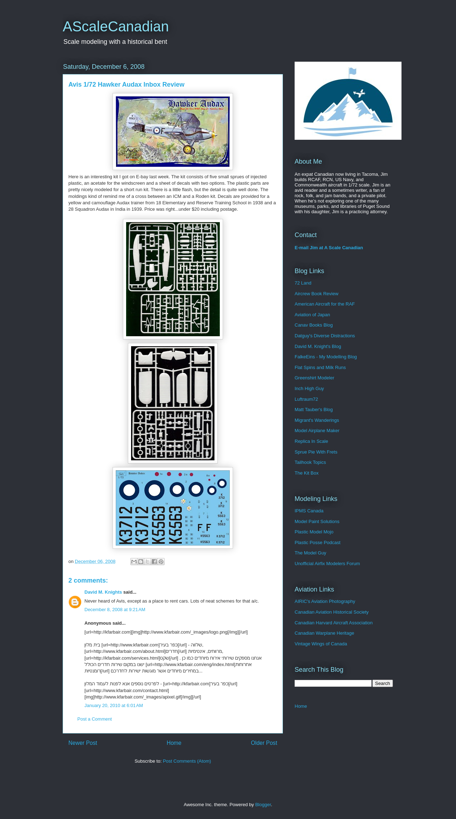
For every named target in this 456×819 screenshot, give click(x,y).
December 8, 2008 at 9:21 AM (114, 609)
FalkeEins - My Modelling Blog (326, 356)
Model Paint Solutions (317, 521)
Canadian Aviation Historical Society (332, 612)
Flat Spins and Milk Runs (320, 367)
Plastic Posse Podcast (318, 542)
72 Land (303, 283)
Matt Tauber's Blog (314, 409)
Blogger (263, 804)
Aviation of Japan (312, 314)
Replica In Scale (311, 441)
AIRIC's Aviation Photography (325, 601)
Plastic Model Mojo (314, 531)
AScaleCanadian (116, 26)
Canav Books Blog (314, 325)
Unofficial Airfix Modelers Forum (327, 563)
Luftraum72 (306, 399)
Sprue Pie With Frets (316, 452)
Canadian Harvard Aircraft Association (334, 622)
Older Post (264, 743)
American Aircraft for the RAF (325, 304)
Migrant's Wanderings (317, 420)
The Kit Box (306, 473)
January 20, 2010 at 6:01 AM (113, 705)
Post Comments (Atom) (187, 761)
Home (174, 743)
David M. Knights (103, 592)
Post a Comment (94, 719)
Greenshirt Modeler (314, 377)
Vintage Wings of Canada (321, 643)
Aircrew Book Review (316, 293)
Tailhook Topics (310, 462)
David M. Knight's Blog (318, 346)
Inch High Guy (309, 388)
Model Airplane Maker (317, 430)
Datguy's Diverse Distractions (325, 335)
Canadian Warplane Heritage (324, 633)
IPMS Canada (309, 510)
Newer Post (82, 743)
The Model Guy (310, 553)
